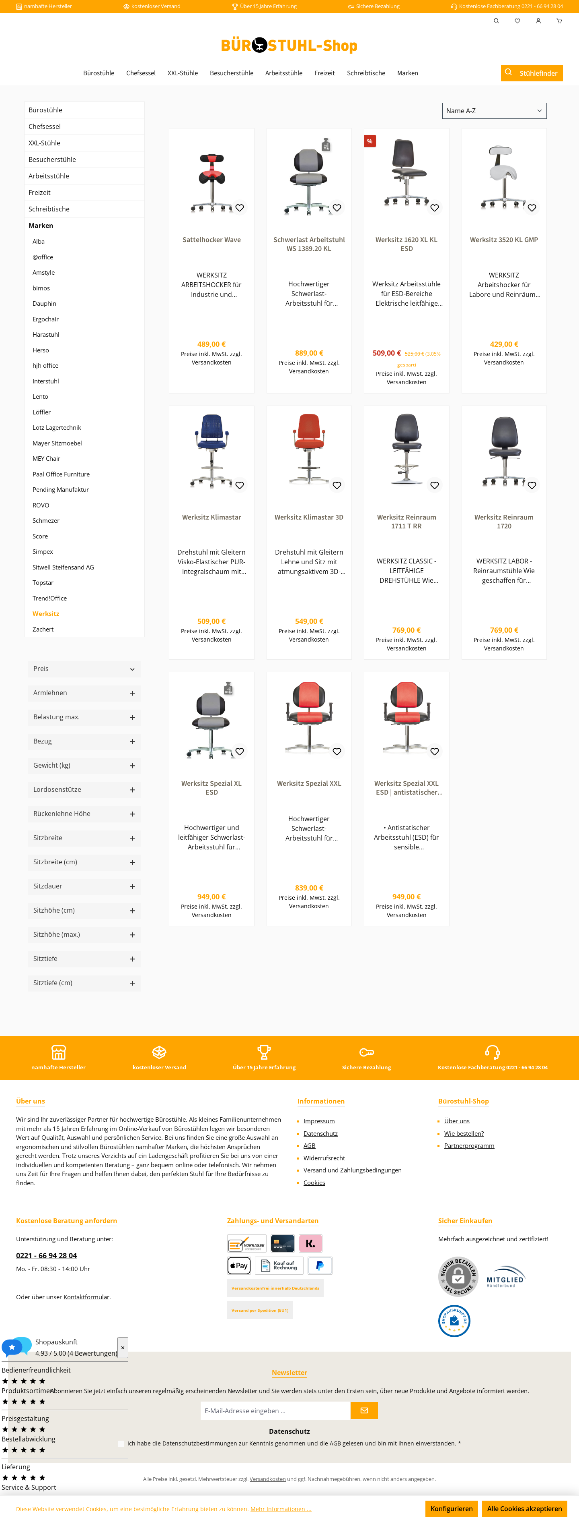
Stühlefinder (539, 73)
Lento (40, 396)
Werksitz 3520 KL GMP (504, 240)
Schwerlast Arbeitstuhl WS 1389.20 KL (309, 244)
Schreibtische (49, 209)
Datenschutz (321, 1133)
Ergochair (46, 319)
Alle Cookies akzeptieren (524, 1508)
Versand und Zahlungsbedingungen (353, 1170)
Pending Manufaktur (61, 489)
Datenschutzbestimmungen (199, 1443)
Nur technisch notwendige (375, 1508)
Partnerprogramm (469, 1145)
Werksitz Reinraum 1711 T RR (406, 523)
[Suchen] (496, 21)
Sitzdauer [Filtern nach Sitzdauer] (84, 886)
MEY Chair (46, 458)
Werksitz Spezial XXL (309, 787)
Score (40, 536)
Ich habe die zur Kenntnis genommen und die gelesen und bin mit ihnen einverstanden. (294, 1443)
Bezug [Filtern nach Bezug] (84, 741)
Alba (39, 241)
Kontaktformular (86, 1297)
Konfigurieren (452, 1508)
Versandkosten (268, 1479)
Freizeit (40, 192)
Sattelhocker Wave (212, 240)
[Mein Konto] (538, 21)
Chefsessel (45, 126)
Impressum (319, 1121)
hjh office (45, 365)
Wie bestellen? (464, 1133)
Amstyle (44, 272)
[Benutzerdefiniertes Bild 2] (454, 1321)
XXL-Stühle (44, 143)
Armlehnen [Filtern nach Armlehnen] (84, 692)
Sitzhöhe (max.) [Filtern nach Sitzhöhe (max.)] (84, 934)
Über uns (457, 1121)
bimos (41, 288)
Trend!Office (50, 598)
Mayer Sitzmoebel (57, 443)
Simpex (43, 551)
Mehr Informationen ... (281, 1509)
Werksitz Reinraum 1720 (504, 523)
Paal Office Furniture (61, 474)
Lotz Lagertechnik (57, 427)
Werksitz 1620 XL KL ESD (406, 244)
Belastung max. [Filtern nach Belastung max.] (84, 716)
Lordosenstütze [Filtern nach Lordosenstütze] (84, 789)
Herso (41, 350)
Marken (41, 225)
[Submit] (364, 1411)
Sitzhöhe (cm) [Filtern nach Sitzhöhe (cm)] (84, 910)
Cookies (314, 1182)
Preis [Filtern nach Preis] (84, 668)
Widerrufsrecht (324, 1158)
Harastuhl (46, 334)
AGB (310, 1145)
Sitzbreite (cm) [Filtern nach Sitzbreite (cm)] (84, 861)
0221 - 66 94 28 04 (46, 1255)
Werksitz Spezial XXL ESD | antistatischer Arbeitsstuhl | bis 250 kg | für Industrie (406, 792)
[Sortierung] (494, 111)
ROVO (41, 505)
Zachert (43, 629)
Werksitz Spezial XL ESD (211, 792)
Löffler (42, 412)
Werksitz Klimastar (211, 519)
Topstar (43, 582)
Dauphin (44, 303)
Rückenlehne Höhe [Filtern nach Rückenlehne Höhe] (84, 813)
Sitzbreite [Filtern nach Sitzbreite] (84, 837)
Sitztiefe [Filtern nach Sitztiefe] (84, 958)
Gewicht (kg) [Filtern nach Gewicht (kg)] (84, 765)
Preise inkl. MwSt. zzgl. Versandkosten (211, 360)
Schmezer (46, 520)
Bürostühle (45, 110)
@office (43, 257)
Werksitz (46, 613)
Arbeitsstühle (49, 176)
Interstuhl (46, 381)
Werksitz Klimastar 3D (309, 519)
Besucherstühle (52, 159)
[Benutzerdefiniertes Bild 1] (507, 1276)
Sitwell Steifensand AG (63, 567)
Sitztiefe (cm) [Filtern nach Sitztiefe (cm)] (84, 982)
